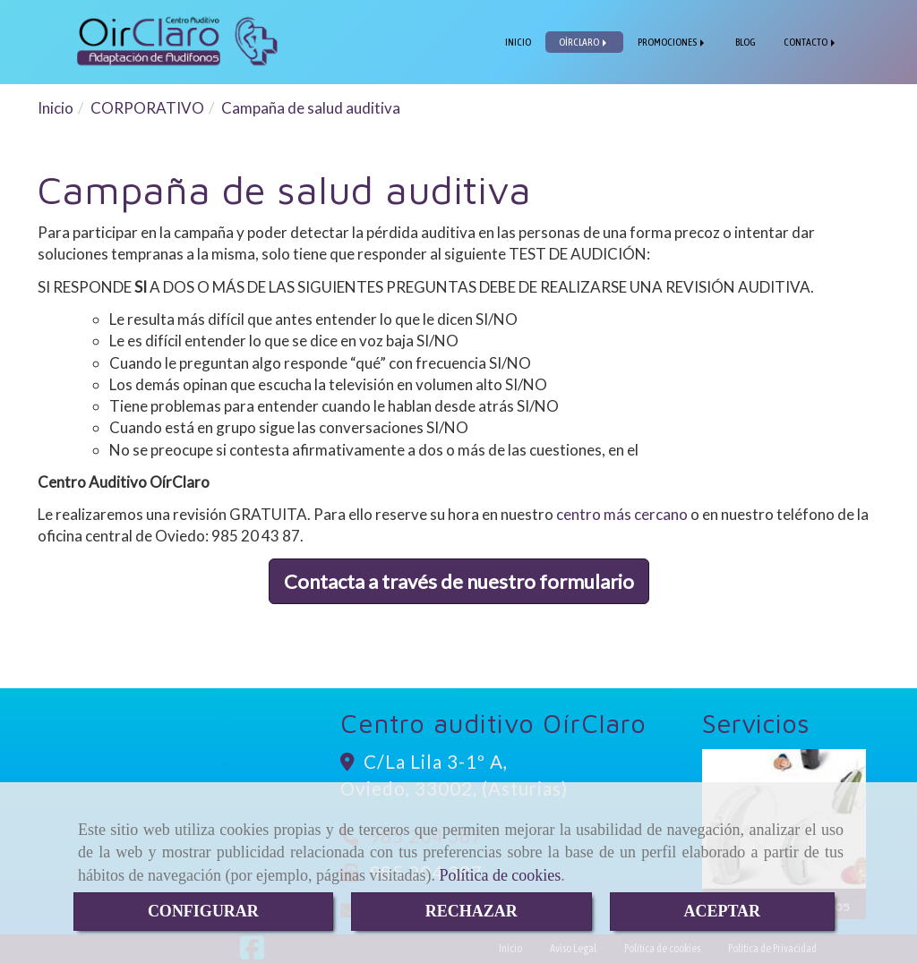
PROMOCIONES (672, 41)
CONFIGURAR (203, 911)
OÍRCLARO (584, 41)
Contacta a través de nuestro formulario (459, 581)
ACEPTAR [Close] (721, 911)
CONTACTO (811, 41)
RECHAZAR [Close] (471, 911)
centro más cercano (622, 514)
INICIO (518, 41)
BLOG (745, 41)
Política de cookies (500, 875)
